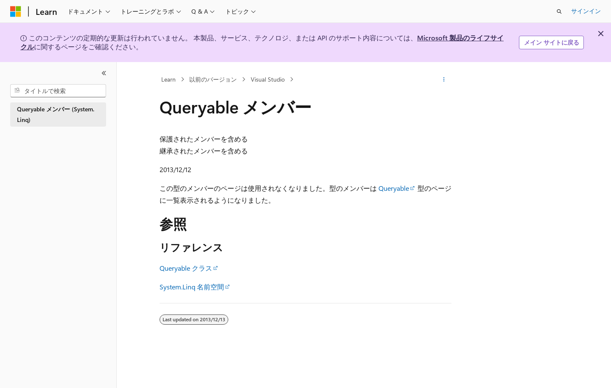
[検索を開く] (559, 11)
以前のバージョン (213, 79)
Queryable (393, 188)
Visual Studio (268, 79)
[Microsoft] (15, 11)
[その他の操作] (444, 79)
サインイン (586, 11)
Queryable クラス (186, 267)
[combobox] (58, 91)
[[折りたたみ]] (104, 73)
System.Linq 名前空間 (192, 286)
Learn (168, 79)
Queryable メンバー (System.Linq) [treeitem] (55, 114)
